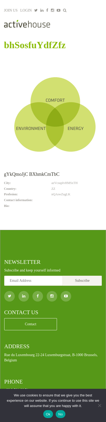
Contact (30, 324)
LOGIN (26, 10)
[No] (99, 405)
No (60, 414)
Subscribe (82, 281)
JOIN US (11, 10)
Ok (48, 414)
